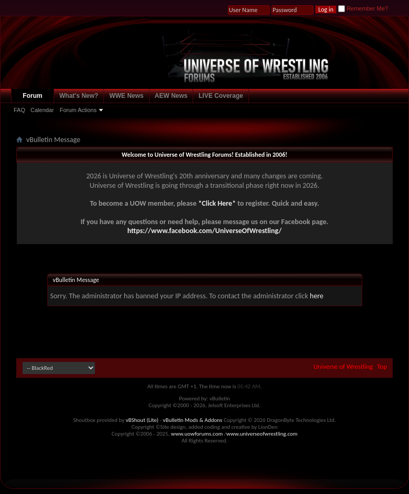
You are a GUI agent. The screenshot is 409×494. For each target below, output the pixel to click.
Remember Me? (363, 8)
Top (382, 366)
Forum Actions (78, 110)
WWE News (126, 95)
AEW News (171, 95)
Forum (32, 95)
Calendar (42, 110)
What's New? (78, 95)
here (316, 295)
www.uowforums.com (197, 433)
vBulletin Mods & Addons (192, 420)
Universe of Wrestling (343, 366)
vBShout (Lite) (142, 420)
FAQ (19, 110)
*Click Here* (217, 203)
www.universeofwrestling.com (262, 433)
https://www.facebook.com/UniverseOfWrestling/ (204, 230)
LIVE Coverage (220, 95)
